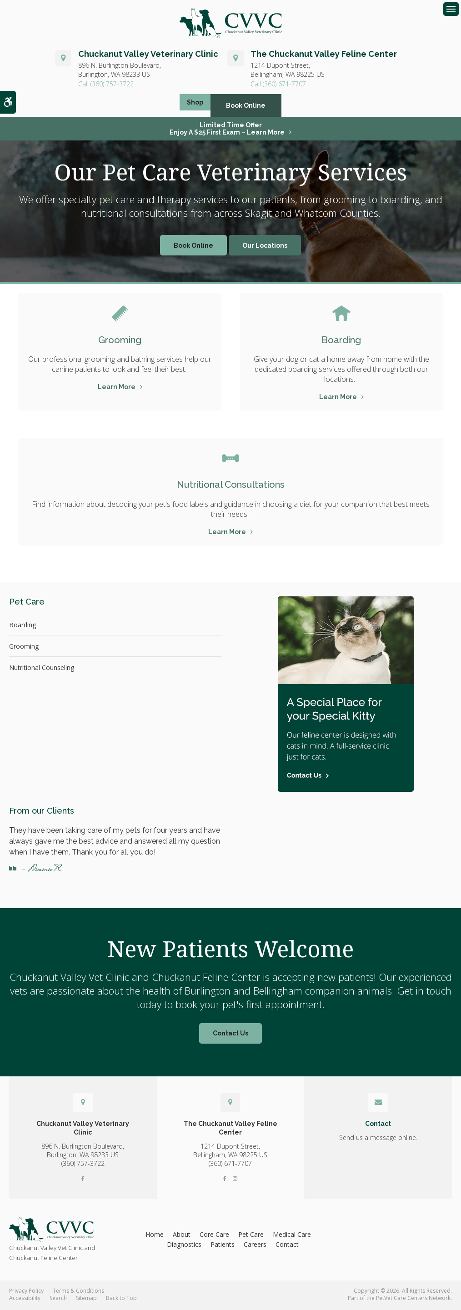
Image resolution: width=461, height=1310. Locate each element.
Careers (255, 1246)
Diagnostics (184, 1246)
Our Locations (264, 246)
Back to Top (121, 1299)
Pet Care (251, 1235)
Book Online (254, 106)
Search (58, 1299)
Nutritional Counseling (41, 669)
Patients (222, 1246)
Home (154, 1235)
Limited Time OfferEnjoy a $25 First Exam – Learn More (227, 130)
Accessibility (24, 1299)
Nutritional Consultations (230, 485)
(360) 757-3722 (112, 85)
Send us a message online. (378, 1139)
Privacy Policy (26, 1292)
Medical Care (292, 1235)
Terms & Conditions (78, 1292)
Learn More (116, 388)
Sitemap (86, 1299)
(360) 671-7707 (284, 85)
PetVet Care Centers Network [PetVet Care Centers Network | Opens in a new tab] (413, 1299)
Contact (287, 1246)
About (181, 1235)
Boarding (341, 340)
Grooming (120, 340)
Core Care (214, 1235)
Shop (195, 106)
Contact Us (230, 1035)
